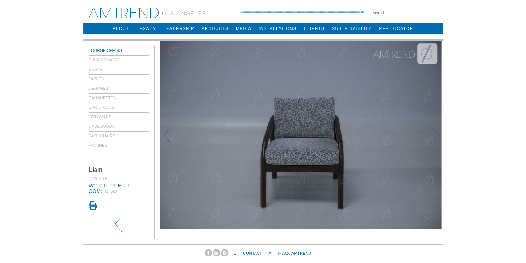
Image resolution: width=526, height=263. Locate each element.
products (215, 28)
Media (243, 28)
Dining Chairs (104, 60)
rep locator (396, 28)
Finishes (98, 145)
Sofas (95, 69)
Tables (96, 79)
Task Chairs (102, 136)
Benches (98, 88)
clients (314, 28)
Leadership (178, 28)
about (121, 28)
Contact (252, 253)
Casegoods (102, 126)
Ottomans (100, 117)
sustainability (352, 28)
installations (277, 28)
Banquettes (102, 98)
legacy (146, 28)
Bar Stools (101, 107)
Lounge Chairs (105, 50)
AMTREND (301, 253)
